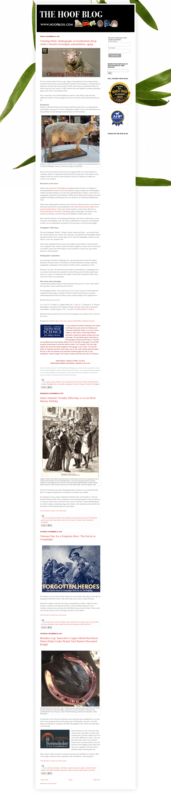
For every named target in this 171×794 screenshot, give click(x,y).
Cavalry (56, 622)
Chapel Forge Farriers (74, 768)
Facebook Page (86, 363)
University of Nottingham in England (61, 188)
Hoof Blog (95, 622)
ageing (48, 382)
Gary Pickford (49, 770)
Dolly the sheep (74, 382)
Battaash (57, 768)
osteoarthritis (61, 384)
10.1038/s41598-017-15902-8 (84, 309)
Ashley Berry (50, 768)
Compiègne (62, 622)
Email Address (112, 41)
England (68, 518)
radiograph (69, 384)
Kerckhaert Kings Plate (60, 770)
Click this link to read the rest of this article (53, 511)
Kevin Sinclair (83, 382)
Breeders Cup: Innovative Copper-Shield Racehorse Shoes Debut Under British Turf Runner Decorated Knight (69, 641)
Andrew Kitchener (56, 382)
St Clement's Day (80, 520)
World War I (87, 624)
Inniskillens (51, 624)
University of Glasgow (78, 384)
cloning (67, 382)
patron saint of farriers (47, 520)
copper (82, 768)
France (87, 622)
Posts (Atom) (52, 783)
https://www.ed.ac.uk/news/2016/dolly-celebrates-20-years (75, 321)
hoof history (44, 624)
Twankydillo (44, 522)
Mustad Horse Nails (64, 624)
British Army (50, 622)
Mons (56, 624)
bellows (59, 518)
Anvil (48, 518)
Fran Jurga (74, 518)
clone (63, 382)
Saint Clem (65, 520)
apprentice (53, 518)
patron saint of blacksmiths (89, 518)
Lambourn (70, 770)
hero (90, 622)
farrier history (74, 622)
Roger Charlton (83, 770)
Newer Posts (44, 780)
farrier (68, 622)
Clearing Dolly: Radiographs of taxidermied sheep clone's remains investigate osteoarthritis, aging (68, 42)
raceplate (76, 770)
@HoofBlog (81, 361)
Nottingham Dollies (51, 384)
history (79, 518)
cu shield (87, 768)
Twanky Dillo (89, 520)
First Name (111, 48)
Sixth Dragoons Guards (77, 624)
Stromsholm (91, 770)
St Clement (72, 520)
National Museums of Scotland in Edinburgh (55, 211)
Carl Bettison (63, 768)
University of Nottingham (92, 384)
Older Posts (96, 780)
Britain (63, 518)
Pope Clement (58, 520)
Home (71, 780)
